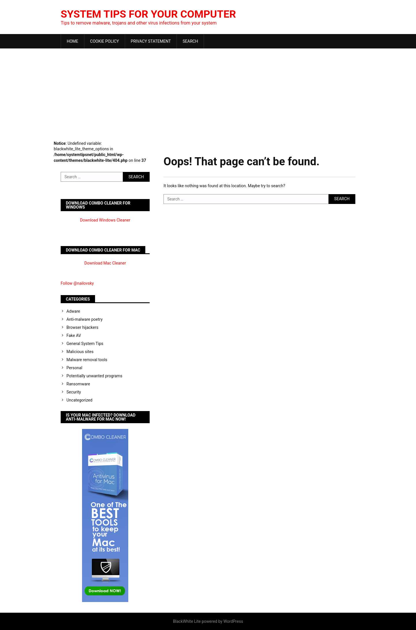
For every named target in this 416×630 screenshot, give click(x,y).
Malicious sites (80, 351)
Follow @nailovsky (77, 283)
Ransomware (78, 384)
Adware (73, 311)
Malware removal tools (86, 359)
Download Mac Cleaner (105, 263)
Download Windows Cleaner (105, 220)
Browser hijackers (82, 327)
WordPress (233, 621)
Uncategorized (79, 400)
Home (72, 41)
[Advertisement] (208, 91)
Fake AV (73, 335)
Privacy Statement (151, 41)
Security (73, 392)
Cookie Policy (104, 41)
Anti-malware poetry (84, 319)
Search (190, 41)
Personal (74, 367)
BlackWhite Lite (187, 621)
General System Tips (84, 343)
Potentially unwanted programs (94, 376)
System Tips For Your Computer (148, 14)
